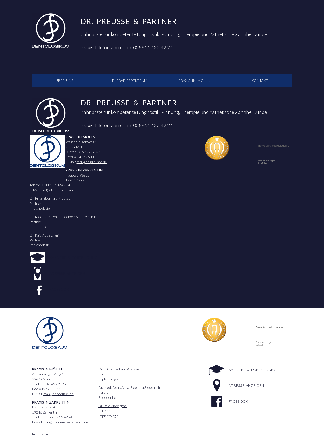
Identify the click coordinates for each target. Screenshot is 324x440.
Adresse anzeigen (67, 273)
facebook (59, 289)
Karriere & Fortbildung (73, 257)
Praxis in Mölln (194, 80)
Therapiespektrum (129, 80)
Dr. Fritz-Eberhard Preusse (50, 198)
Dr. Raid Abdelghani (44, 235)
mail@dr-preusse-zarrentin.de (63, 190)
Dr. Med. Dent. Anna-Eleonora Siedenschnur (63, 216)
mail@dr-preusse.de (92, 162)
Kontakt (259, 80)
